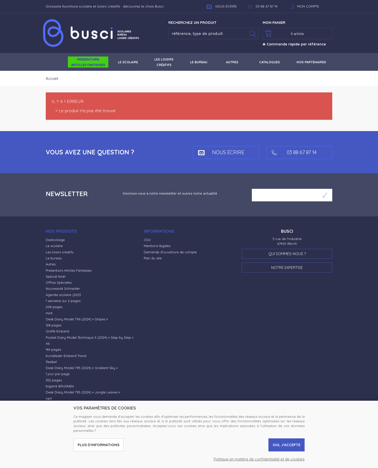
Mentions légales (157, 246)
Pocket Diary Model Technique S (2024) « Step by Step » (89, 337)
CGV (147, 240)
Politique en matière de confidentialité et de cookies (259, 459)
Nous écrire (222, 6)
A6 (48, 343)
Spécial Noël (55, 276)
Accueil (52, 78)
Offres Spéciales (59, 282)
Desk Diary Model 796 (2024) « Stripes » (77, 319)
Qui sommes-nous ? (287, 253)
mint (49, 313)
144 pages (53, 349)
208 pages (54, 307)
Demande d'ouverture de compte (170, 252)
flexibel (51, 362)
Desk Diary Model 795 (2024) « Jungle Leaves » (83, 392)
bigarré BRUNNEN (60, 386)
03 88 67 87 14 (294, 152)
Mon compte (308, 6)
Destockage (55, 240)
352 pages (54, 380)
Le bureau (54, 258)
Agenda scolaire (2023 (63, 295)
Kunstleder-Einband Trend (66, 356)
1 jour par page (58, 374)
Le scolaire (54, 246)
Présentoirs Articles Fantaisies (68, 270)
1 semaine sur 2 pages (63, 301)
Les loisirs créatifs (59, 252)
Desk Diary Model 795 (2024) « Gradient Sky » (82, 368)
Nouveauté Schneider (63, 288)
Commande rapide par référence (294, 44)
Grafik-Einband (57, 331)
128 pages (53, 325)
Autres (51, 264)
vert (49, 398)
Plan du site (153, 258)
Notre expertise (287, 267)
